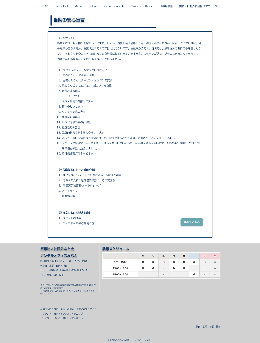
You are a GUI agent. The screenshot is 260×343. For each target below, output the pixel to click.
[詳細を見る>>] (192, 222)
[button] (61, 6)
